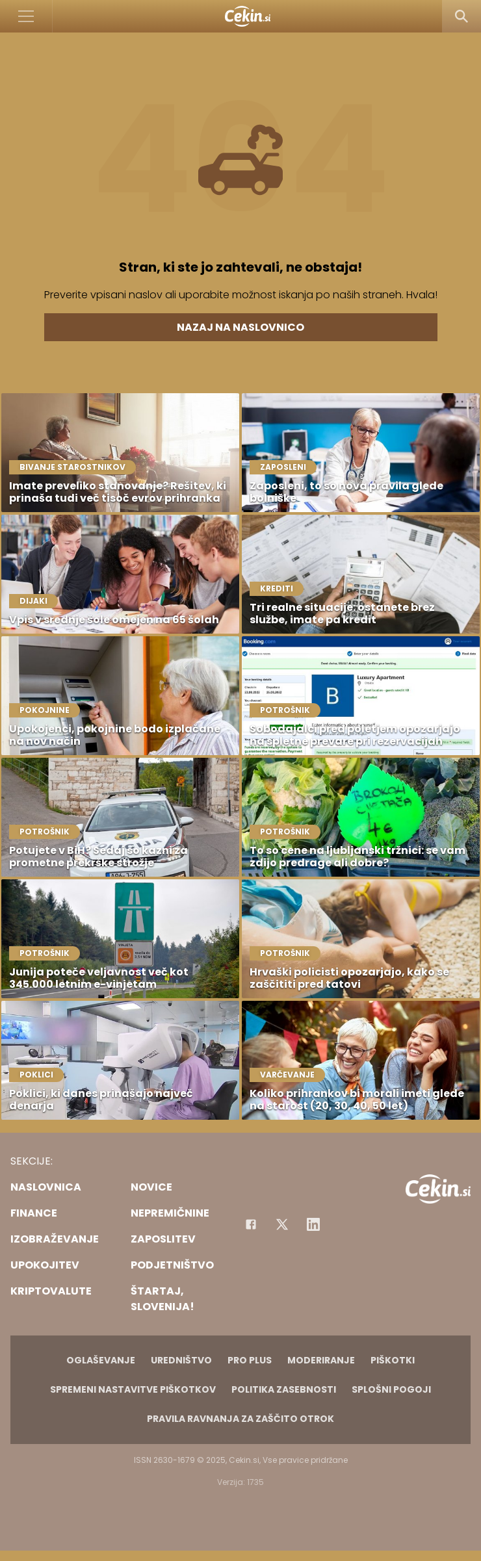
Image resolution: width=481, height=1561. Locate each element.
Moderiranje (321, 1360)
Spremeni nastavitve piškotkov (133, 1389)
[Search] (461, 16)
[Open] (26, 16)
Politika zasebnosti (283, 1389)
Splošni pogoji (391, 1389)
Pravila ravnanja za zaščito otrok (240, 1418)
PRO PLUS (250, 1360)
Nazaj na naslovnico (240, 327)
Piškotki (392, 1360)
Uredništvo (181, 1360)
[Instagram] (313, 1224)
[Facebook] (250, 1224)
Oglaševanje (100, 1360)
